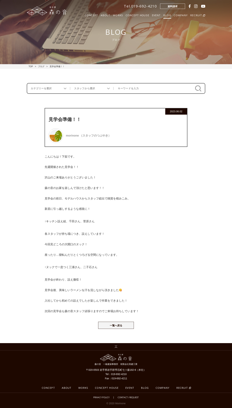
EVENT (156, 15)
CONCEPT (91, 15)
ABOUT (105, 15)
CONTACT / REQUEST (128, 397)
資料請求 (173, 6)
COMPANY (181, 15)
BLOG (167, 15)
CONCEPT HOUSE (137, 15)
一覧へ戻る (116, 325)
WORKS (118, 15)
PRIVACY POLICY (101, 397)
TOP (31, 66)
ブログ (41, 66)
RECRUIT (182, 387)
